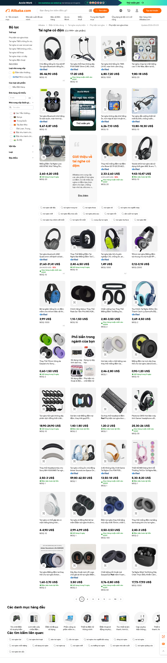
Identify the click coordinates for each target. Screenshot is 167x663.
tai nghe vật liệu (48, 208)
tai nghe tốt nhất (78, 220)
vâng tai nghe (120, 639)
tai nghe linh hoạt (34, 639)
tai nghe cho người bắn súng (96, 639)
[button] (90, 10)
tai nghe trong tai (69, 208)
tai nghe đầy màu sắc (68, 214)
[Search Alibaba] (63, 10)
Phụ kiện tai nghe (97, 25)
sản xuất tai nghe (130, 214)
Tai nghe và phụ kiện (76, 25)
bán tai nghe (54, 639)
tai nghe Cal (15, 639)
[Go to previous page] (76, 599)
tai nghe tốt (110, 214)
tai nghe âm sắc (16, 652)
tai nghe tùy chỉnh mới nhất (52, 220)
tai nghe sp (59, 646)
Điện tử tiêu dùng (56, 25)
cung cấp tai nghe (99, 220)
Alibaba (41, 25)
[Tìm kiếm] (101, 10)
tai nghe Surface (121, 220)
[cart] (129, 11)
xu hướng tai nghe (96, 646)
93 (115, 599)
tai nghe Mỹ (140, 220)
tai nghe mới (46, 214)
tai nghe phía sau (91, 214)
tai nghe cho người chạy (128, 208)
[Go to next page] (120, 599)
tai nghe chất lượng (18, 646)
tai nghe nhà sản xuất (120, 646)
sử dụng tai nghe (40, 646)
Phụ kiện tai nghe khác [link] (118, 25)
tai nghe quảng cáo (144, 646)
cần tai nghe (72, 639)
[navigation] (21, 312)
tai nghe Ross (89, 208)
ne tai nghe (138, 639)
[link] (163, 636)
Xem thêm (13, 64)
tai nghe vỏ (107, 208)
